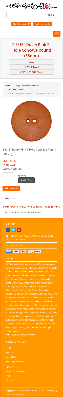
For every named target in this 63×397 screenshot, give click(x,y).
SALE (31, 61)
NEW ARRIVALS (31, 66)
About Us (10, 352)
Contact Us (11, 357)
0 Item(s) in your (21, 24)
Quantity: (22, 175)
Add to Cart (26, 180)
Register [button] (47, 24)
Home (7, 85)
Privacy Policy (12, 367)
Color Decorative (15, 89)
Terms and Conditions (15, 371)
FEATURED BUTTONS (31, 72)
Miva (22, 394)
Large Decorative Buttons (26, 85)
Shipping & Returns (14, 361)
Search (50, 14)
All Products (11, 380)
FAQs (8, 376)
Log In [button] (37, 24)
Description (10, 198)
